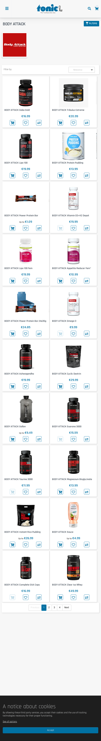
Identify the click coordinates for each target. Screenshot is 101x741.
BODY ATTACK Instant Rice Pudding (22, 532)
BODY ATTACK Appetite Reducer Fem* (71, 268)
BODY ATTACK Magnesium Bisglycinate (72, 479)
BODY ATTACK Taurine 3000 (18, 479)
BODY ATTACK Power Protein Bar (21, 215)
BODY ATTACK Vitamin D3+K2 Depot (70, 215)
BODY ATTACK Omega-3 (64, 321)
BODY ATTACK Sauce (62, 532)
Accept (50, 730)
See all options (10, 721)
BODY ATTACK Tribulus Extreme (68, 110)
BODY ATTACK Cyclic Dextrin (66, 373)
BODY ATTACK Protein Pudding (67, 162)
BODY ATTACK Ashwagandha (19, 373)
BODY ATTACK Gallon (15, 426)
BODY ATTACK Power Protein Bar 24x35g (25, 321)
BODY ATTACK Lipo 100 (15, 162)
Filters (91, 23)
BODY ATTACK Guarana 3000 (66, 426)
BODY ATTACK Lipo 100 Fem (18, 268)
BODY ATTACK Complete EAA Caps (22, 584)
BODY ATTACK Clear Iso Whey (67, 584)
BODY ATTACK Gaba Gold (17, 110)
